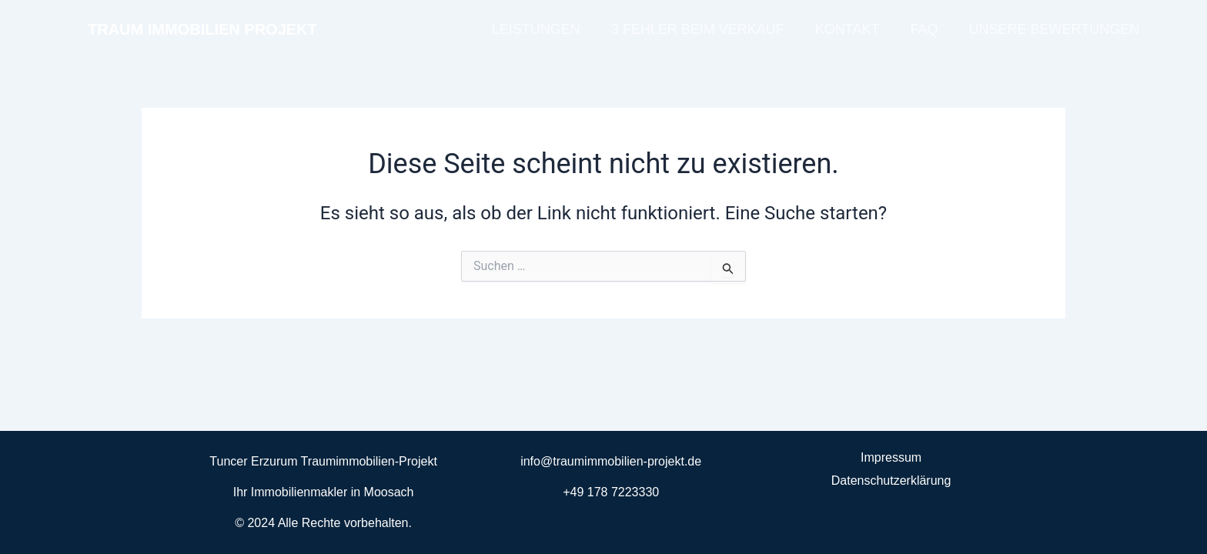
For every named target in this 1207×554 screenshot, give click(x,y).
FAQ (924, 29)
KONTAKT (847, 29)
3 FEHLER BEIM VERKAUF (697, 29)
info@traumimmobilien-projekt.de (610, 461)
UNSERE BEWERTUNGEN (1053, 29)
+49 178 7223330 (611, 492)
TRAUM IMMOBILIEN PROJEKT (202, 29)
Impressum (891, 457)
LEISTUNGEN (536, 29)
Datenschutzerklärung (891, 480)
